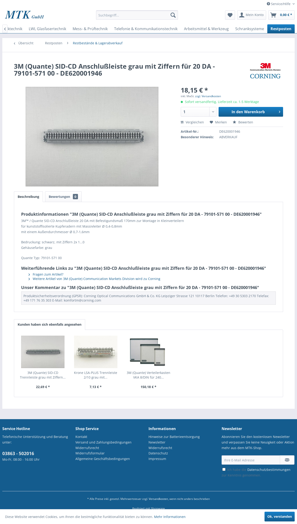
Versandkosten (158, 499)
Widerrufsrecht (87, 448)
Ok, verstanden (279, 516)
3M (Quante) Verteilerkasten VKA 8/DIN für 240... (148, 374)
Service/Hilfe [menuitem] (279, 4)
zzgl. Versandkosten (208, 96)
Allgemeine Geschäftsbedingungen (102, 458)
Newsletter (156, 442)
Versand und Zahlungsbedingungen (103, 442)
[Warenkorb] (281, 15)
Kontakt (81, 436)
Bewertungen (63, 196)
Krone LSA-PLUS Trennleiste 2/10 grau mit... (95, 374)
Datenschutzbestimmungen (269, 469)
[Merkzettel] (230, 15)
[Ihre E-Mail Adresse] (251, 460)
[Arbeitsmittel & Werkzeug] (206, 28)
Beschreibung (28, 196)
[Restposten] (281, 28)
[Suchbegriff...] (137, 15)
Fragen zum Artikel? (46, 274)
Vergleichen (192, 122)
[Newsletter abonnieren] (287, 460)
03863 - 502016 (18, 453)
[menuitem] (137, 17)
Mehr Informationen (170, 516)
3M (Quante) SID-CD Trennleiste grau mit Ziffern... (43, 374)
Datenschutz (158, 453)
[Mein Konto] (251, 15)
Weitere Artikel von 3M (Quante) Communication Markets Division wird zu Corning (94, 278)
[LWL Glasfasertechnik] (47, 28)
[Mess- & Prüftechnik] (90, 28)
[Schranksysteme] (249, 28)
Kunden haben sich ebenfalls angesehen (49, 324)
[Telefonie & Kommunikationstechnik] (146, 28)
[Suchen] (173, 15)
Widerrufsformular (90, 453)
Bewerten (243, 122)
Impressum (157, 458)
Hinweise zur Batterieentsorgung (174, 436)
